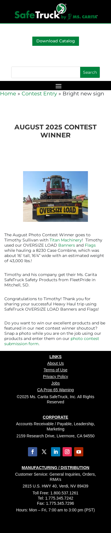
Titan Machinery (66, 240)
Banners (66, 245)
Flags (90, 245)
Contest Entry (39, 93)
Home (8, 93)
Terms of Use (55, 370)
